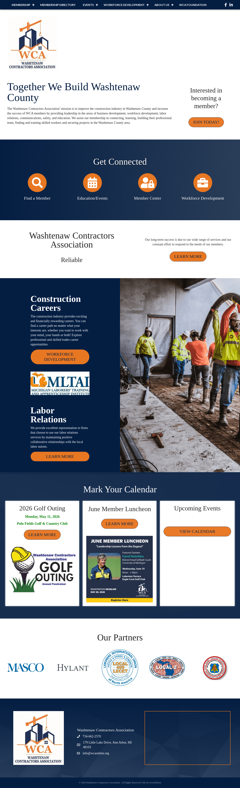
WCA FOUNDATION (192, 4)
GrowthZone (155, 782)
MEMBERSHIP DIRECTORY (58, 4)
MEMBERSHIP (21, 4)
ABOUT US (161, 4)
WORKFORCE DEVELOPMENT (124, 4)
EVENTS (88, 4)
